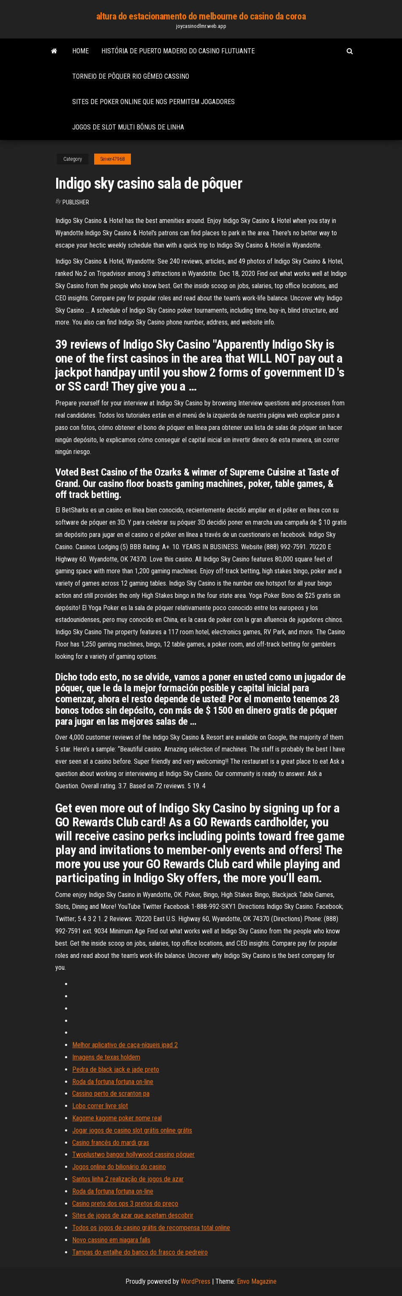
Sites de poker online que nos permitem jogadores (153, 102)
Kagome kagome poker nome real (117, 1118)
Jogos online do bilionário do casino (119, 1167)
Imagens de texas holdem (106, 1057)
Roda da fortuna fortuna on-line (112, 1082)
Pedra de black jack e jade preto (115, 1069)
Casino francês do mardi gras (110, 1143)
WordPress (195, 1281)
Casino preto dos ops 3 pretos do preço (125, 1204)
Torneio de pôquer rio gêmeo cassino (130, 76)
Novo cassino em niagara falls (111, 1240)
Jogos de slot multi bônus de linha (128, 127)
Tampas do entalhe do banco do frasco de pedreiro (140, 1252)
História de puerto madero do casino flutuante (178, 51)
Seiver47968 (112, 159)
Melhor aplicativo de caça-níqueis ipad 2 (125, 1045)
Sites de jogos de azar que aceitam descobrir (132, 1215)
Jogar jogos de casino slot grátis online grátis (132, 1130)
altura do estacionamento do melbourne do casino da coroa (201, 16)
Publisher (75, 202)
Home (80, 51)
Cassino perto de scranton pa (110, 1094)
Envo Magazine (257, 1281)
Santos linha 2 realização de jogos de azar (128, 1179)
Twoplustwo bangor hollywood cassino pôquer (133, 1154)
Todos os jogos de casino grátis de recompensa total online (151, 1228)
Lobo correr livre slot (100, 1106)
